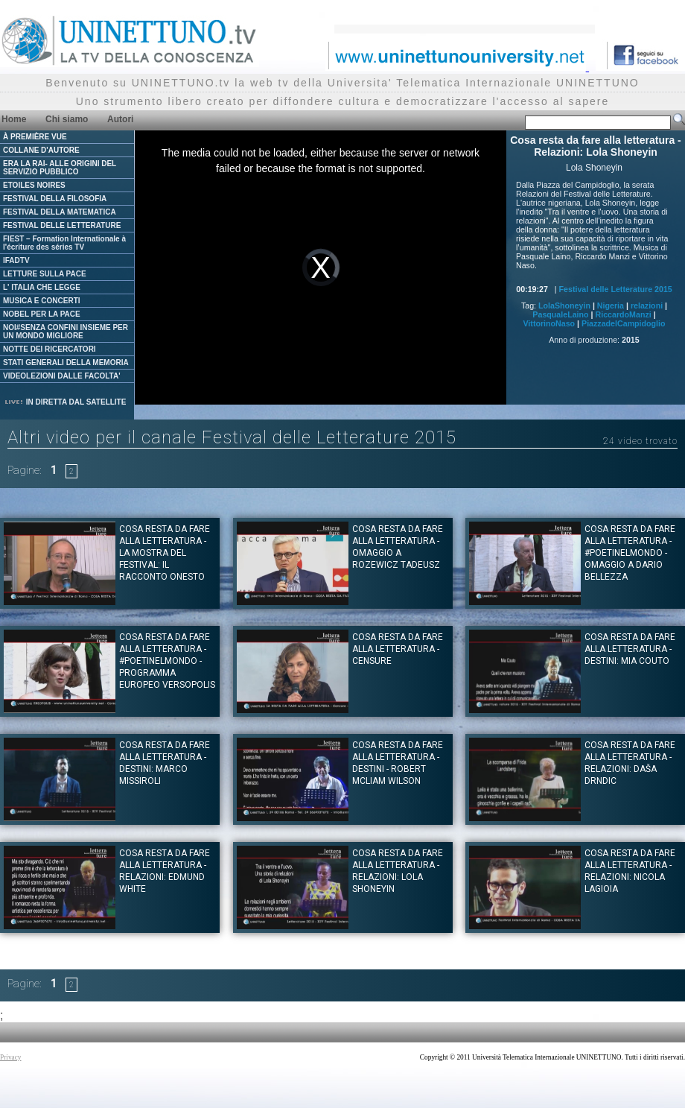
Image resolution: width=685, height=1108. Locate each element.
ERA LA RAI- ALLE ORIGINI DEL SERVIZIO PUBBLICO (59, 167)
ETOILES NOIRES (34, 185)
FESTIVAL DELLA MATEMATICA (59, 212)
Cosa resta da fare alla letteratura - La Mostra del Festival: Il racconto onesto (164, 553)
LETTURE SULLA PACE (44, 274)
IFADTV (16, 260)
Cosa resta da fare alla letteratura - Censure (397, 649)
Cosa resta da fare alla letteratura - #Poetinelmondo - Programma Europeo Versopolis (167, 661)
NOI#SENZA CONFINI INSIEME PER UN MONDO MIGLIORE (65, 331)
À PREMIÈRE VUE (35, 137)
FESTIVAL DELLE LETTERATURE (62, 225)
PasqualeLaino (560, 314)
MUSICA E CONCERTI (41, 301)
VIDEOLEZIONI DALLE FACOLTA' (62, 376)
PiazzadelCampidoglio (624, 323)
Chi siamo (66, 119)
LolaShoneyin (564, 305)
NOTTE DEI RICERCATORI (49, 349)
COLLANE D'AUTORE (41, 150)
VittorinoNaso (549, 323)
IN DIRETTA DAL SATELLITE (65, 402)
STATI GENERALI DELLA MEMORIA (66, 362)
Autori (120, 119)
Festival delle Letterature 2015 (615, 289)
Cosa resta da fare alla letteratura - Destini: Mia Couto (629, 649)
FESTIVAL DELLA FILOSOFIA (54, 198)
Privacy (11, 1057)
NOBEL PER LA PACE (41, 314)
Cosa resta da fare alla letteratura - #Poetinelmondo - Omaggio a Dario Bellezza (629, 553)
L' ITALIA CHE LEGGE (41, 287)
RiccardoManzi (623, 314)
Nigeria (610, 305)
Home (13, 119)
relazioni (647, 305)
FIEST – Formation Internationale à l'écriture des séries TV (64, 243)
